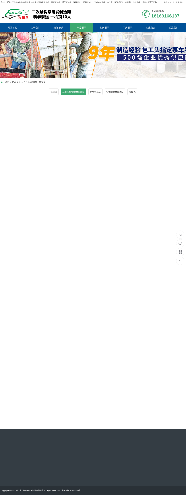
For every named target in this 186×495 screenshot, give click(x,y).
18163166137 (180, 234)
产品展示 (81, 27)
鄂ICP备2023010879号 (71, 490)
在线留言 (154, 27)
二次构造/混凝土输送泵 (34, 82)
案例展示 (108, 27)
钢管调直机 (95, 92)
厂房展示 (131, 27)
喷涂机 (132, 92)
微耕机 (53, 92)
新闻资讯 (62, 27)
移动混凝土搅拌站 (115, 92)
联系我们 (179, 2)
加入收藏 (167, 2)
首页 (7, 82)
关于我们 (39, 27)
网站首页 (16, 27)
